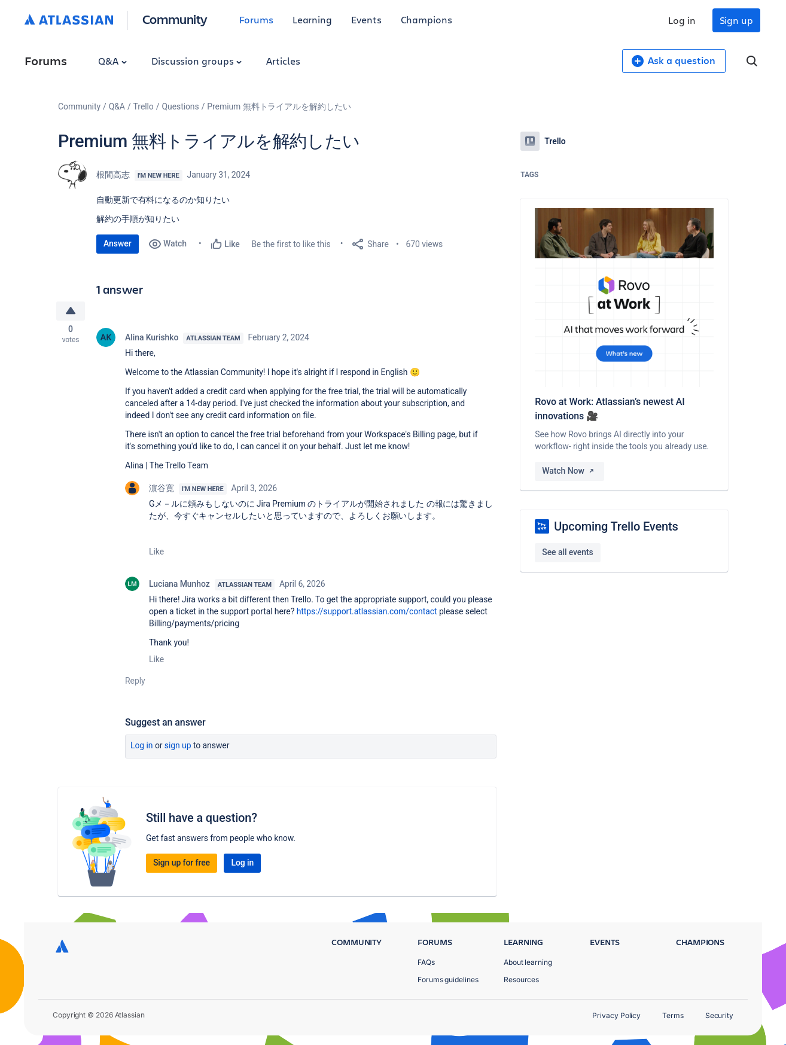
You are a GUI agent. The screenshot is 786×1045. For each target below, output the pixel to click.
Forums (256, 19)
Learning (312, 19)
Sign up (736, 20)
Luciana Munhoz (179, 586)
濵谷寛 (161, 490)
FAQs (426, 962)
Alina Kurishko (151, 340)
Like (156, 554)
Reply (135, 683)
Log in (682, 20)
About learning (528, 962)
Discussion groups (196, 60)
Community (175, 19)
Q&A (112, 60)
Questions (180, 106)
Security (719, 1015)
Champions (426, 19)
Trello (143, 106)
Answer (117, 243)
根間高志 (113, 174)
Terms (673, 1015)
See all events (567, 552)
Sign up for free (181, 865)
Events (366, 19)
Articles (283, 60)
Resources (521, 979)
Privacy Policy (616, 1015)
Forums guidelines (448, 979)
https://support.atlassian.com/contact (367, 614)
